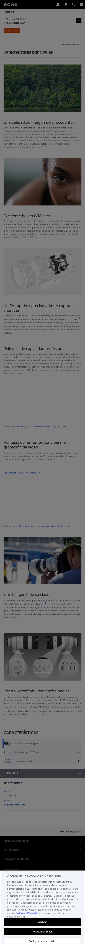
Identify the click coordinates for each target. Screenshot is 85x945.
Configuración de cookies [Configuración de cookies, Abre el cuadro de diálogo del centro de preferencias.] (42, 941)
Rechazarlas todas (42, 931)
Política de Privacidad (27, 913)
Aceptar (42, 922)
